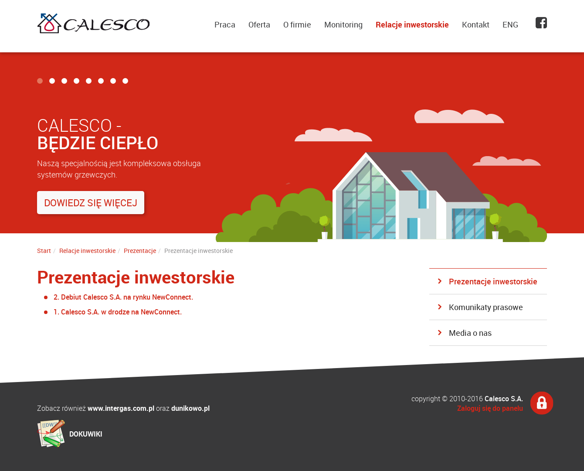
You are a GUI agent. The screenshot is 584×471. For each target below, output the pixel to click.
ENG (510, 24)
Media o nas (470, 333)
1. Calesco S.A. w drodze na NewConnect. (118, 312)
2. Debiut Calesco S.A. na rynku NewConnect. (123, 297)
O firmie (297, 24)
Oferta (259, 24)
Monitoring (343, 24)
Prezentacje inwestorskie (493, 281)
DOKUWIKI (85, 434)
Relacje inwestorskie (412, 24)
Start (44, 250)
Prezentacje (140, 250)
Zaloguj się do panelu (490, 408)
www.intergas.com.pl (121, 408)
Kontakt (475, 24)
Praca (224, 24)
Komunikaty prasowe (486, 307)
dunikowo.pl (190, 408)
